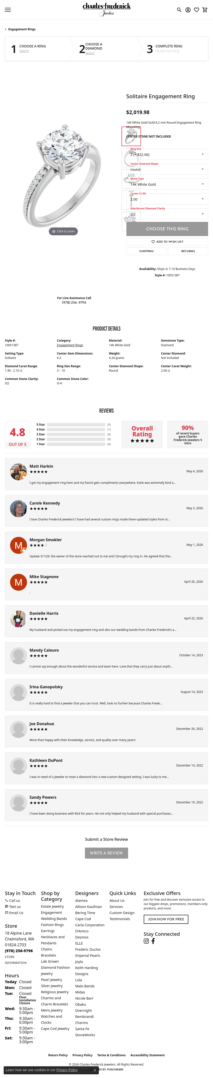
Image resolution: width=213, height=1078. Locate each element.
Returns (188, 251)
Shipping (146, 251)
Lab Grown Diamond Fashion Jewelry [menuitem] (55, 967)
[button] (179, 10)
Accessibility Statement (148, 1055)
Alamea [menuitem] (81, 900)
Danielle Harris (44, 613)
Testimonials (119, 918)
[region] (63, 178)
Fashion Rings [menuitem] (52, 924)
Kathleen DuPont (46, 760)
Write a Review (106, 853)
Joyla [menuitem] (79, 961)
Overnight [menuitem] (83, 1010)
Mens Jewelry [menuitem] (52, 1010)
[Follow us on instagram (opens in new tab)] (146, 941)
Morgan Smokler (46, 539)
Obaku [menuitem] (80, 1004)
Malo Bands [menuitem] (84, 986)
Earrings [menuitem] (48, 930)
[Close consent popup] (94, 1070)
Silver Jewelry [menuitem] (52, 985)
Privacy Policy (82, 1055)
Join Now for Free (166, 919)
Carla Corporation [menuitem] (89, 925)
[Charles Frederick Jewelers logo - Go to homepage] (106, 9)
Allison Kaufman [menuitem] (88, 906)
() (109, 424)
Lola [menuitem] (78, 980)
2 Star (41, 439)
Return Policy (58, 1055)
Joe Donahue (42, 723)
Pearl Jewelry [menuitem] (51, 979)
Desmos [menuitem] (82, 937)
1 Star (41, 444)
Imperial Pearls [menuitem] (87, 955)
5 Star (41, 424)
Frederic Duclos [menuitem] (88, 949)
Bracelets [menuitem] (48, 955)
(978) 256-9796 (74, 302)
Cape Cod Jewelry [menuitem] (55, 1028)
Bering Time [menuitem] (85, 912)
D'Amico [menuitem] (82, 931)
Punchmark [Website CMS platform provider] (115, 1069)
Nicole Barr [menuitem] (84, 998)
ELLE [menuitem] (79, 943)
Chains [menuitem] (46, 949)
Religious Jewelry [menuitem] (55, 992)
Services (116, 906)
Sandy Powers (43, 797)
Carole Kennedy (45, 503)
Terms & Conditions (111, 1055)
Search (24, 51)
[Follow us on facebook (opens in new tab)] (153, 941)
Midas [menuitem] (80, 992)
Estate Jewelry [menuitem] (52, 906)
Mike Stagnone (44, 576)
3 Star (41, 434)
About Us (116, 900)
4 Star (41, 429)
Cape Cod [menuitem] (83, 918)
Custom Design (121, 912)
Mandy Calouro (44, 650)
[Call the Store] (19, 950)
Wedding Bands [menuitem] (54, 918)
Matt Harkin (41, 466)
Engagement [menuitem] (51, 912)
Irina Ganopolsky (46, 687)
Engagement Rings (22, 29)
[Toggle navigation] (8, 10)
